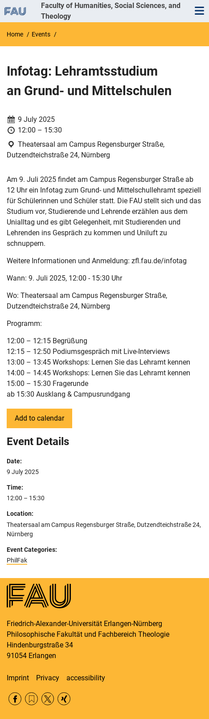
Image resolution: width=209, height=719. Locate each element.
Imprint (18, 678)
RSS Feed (31, 698)
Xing (63, 698)
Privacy (47, 678)
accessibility (85, 678)
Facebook (14, 698)
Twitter (47, 698)
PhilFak (17, 560)
